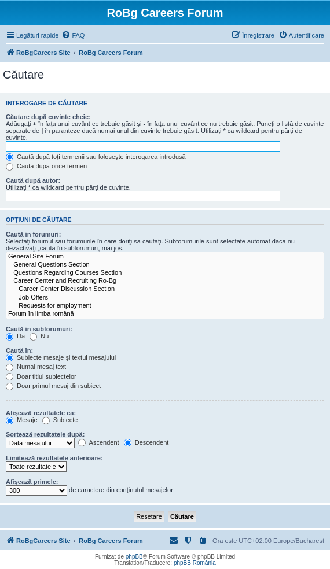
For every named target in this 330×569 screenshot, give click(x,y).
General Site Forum (165, 257)
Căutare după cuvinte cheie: (48, 116)
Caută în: (19, 350)
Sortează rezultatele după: (45, 434)
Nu (39, 335)
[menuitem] (73, 35)
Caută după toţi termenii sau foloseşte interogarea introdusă (96, 156)
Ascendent (98, 442)
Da (15, 335)
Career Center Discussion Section (165, 289)
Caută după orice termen (46, 165)
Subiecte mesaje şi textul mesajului (61, 357)
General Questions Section (165, 265)
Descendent (146, 442)
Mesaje (22, 419)
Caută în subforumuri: (39, 329)
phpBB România (195, 563)
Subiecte (60, 419)
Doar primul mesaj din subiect (53, 385)
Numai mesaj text (36, 366)
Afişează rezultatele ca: (41, 412)
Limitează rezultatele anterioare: (54, 458)
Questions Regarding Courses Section (165, 273)
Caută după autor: (33, 180)
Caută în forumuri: (33, 234)
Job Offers (165, 298)
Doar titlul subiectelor (41, 376)
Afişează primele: (32, 481)
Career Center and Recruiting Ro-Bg (165, 281)
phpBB (134, 556)
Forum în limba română (165, 314)
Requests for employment (165, 306)
